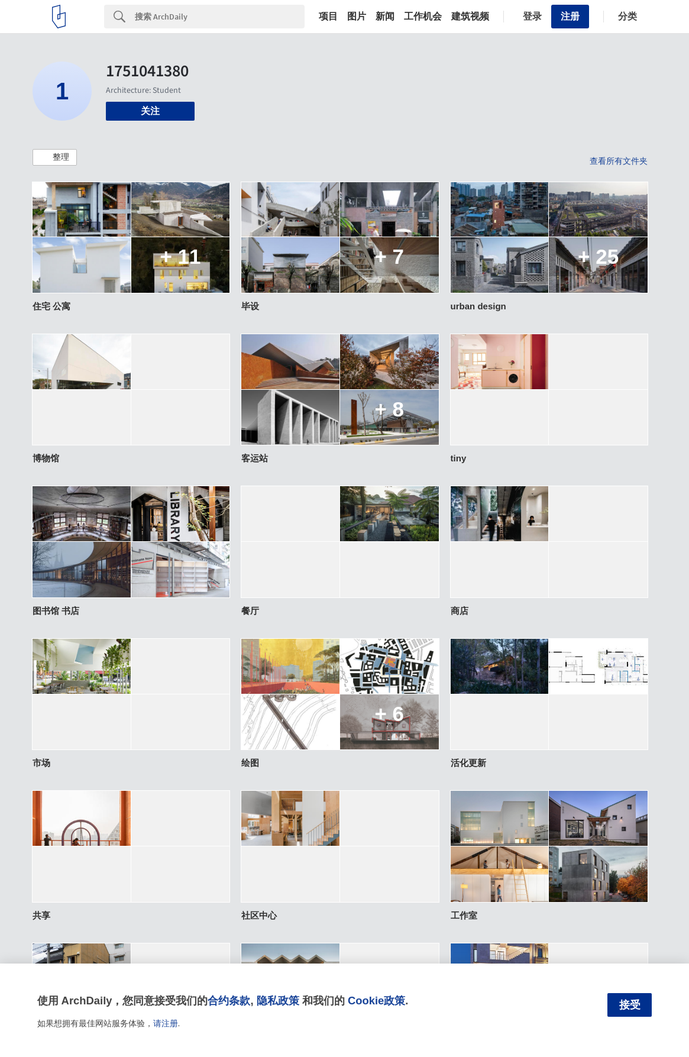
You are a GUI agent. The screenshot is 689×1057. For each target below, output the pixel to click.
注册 (570, 16)
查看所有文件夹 (619, 161)
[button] (55, 157)
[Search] (220, 16)
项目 (328, 16)
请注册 (165, 1023)
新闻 (385, 16)
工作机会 (423, 16)
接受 (630, 1005)
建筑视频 (470, 16)
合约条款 (229, 1000)
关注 (150, 111)
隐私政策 (278, 1000)
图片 (356, 16)
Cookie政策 (376, 1000)
